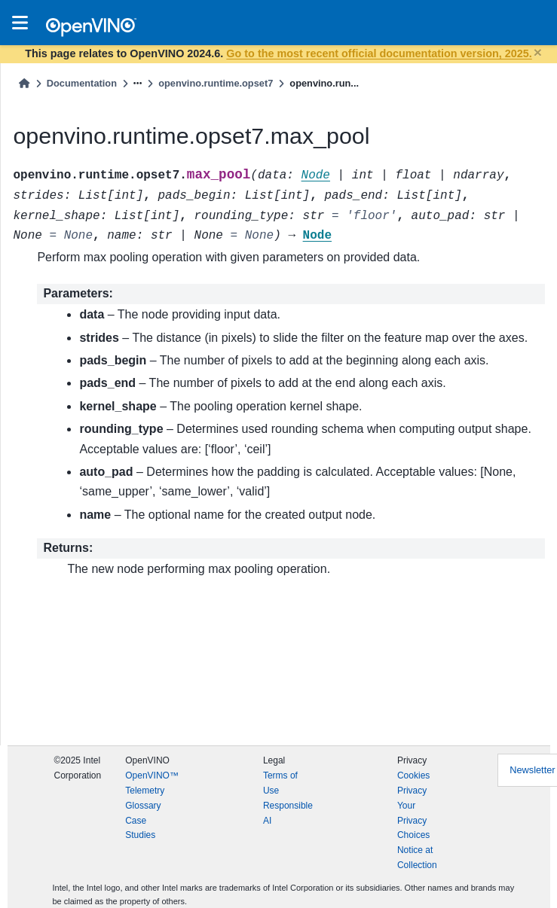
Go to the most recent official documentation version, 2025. (378, 53)
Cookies (413, 775)
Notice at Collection (417, 857)
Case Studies (140, 828)
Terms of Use (280, 783)
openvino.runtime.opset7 (215, 83)
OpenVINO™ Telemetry (152, 783)
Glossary (143, 805)
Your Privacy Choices (413, 820)
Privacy (412, 790)
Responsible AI (288, 813)
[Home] (24, 83)
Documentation (82, 83)
